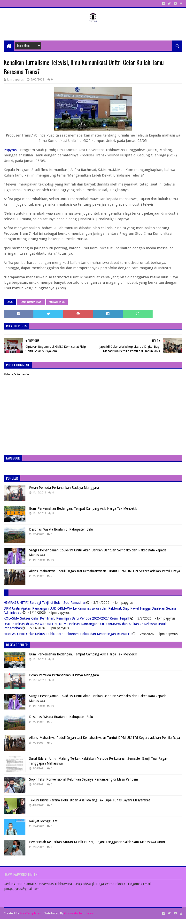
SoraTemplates (30, 913)
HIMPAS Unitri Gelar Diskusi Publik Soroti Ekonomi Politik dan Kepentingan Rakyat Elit (68, 634)
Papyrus (10, 150)
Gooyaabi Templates (78, 913)
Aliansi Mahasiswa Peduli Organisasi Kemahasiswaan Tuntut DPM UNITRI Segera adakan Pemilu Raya (104, 571)
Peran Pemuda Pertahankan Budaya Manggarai (64, 488)
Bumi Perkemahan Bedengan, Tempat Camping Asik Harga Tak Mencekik (83, 508)
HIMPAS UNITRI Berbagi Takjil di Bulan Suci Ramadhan (45, 603)
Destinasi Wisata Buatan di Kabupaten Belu (61, 529)
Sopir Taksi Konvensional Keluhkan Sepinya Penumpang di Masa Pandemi (84, 779)
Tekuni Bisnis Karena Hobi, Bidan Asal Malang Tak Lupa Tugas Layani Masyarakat (89, 800)
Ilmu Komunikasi (31, 302)
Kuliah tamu (57, 302)
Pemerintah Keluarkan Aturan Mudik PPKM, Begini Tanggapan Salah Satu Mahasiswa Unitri (97, 842)
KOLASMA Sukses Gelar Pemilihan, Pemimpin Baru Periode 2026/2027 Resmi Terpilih (67, 618)
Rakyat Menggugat (43, 821)
